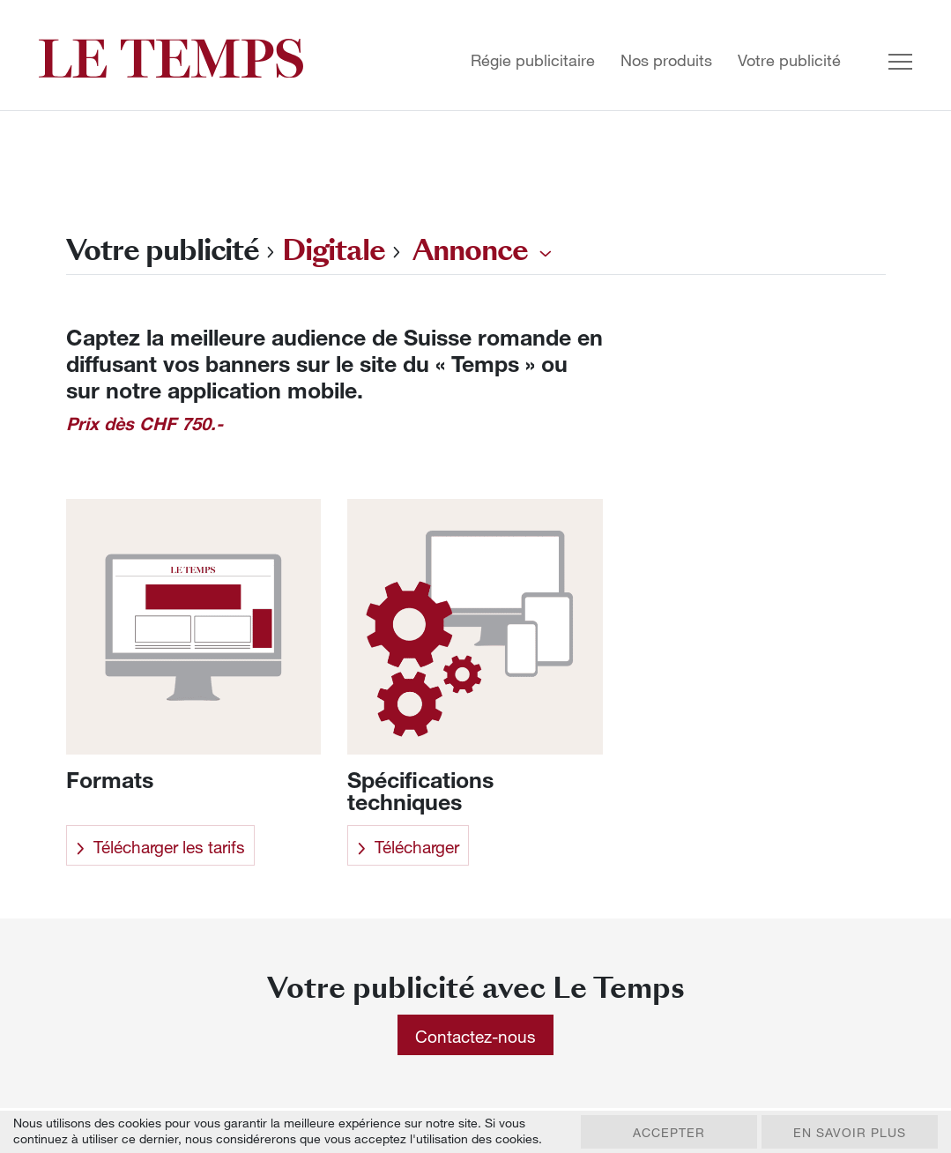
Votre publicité (789, 61)
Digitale (333, 250)
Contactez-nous (475, 1036)
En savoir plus (849, 1132)
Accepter (669, 1132)
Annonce (469, 250)
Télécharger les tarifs (160, 847)
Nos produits (666, 61)
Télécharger (408, 847)
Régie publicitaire (533, 61)
